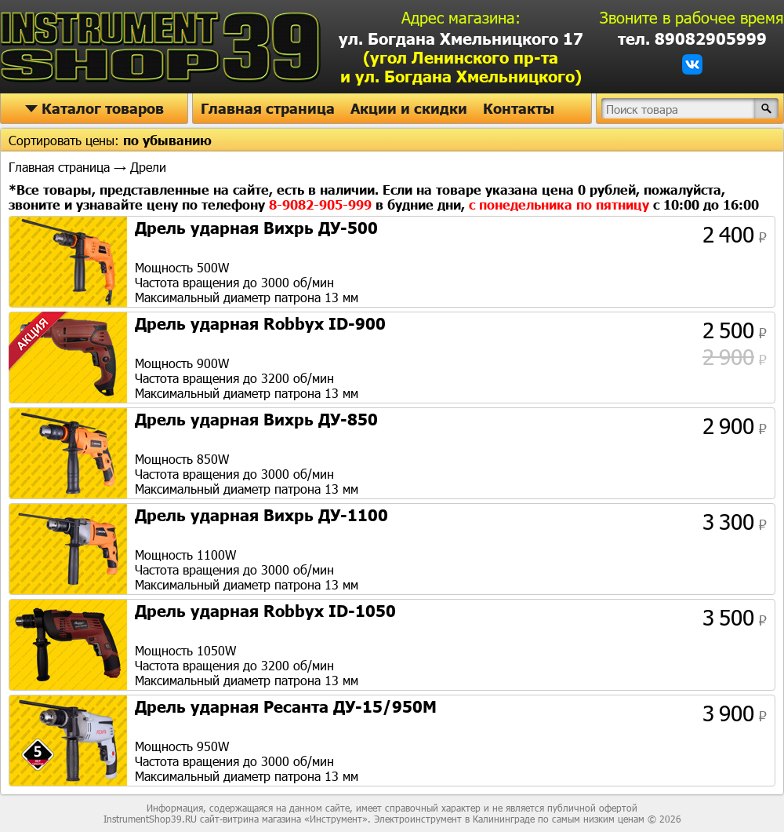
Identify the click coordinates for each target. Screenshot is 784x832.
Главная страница (268, 108)
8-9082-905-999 (322, 204)
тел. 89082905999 (692, 38)
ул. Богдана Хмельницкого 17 (461, 57)
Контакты (518, 108)
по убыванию (167, 140)
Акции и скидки (408, 108)
